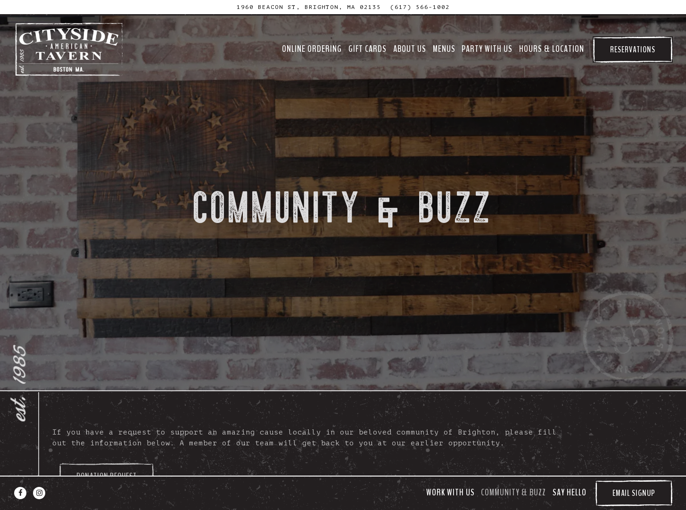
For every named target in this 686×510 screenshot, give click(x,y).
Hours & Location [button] (551, 49)
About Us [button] (409, 49)
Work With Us (450, 492)
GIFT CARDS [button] (367, 49)
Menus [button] (444, 49)
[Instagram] (39, 493)
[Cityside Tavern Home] (69, 49)
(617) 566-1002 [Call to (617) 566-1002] (420, 7)
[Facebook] (20, 493)
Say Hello (570, 492)
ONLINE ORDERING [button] (312, 49)
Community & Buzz (513, 492)
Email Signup (633, 493)
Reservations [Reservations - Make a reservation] (632, 49)
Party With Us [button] (487, 49)
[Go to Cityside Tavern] (309, 7)
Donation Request (106, 462)
